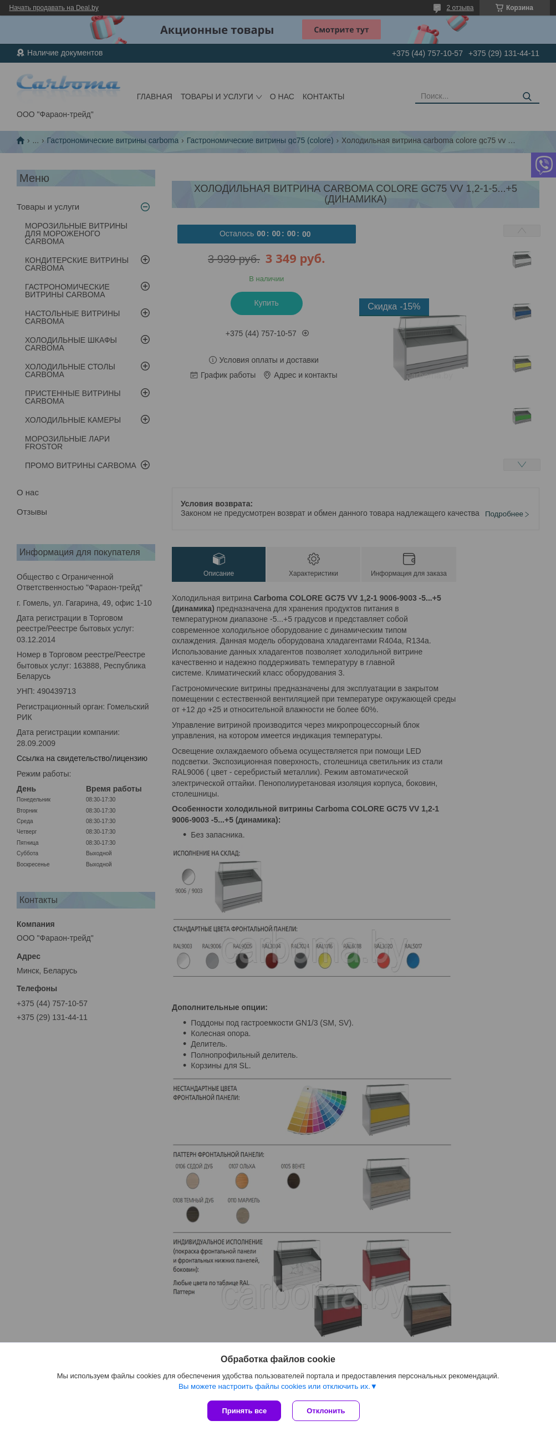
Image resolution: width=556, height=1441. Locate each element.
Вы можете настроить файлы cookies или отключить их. (274, 1386)
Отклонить (326, 1411)
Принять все (244, 1411)
